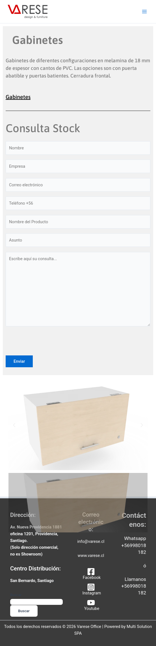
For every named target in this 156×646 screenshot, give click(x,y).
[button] (14, 426)
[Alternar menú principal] (144, 12)
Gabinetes (18, 98)
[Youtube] (91, 604)
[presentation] (49, 346)
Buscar (15, 595)
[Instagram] (91, 589)
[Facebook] (91, 573)
